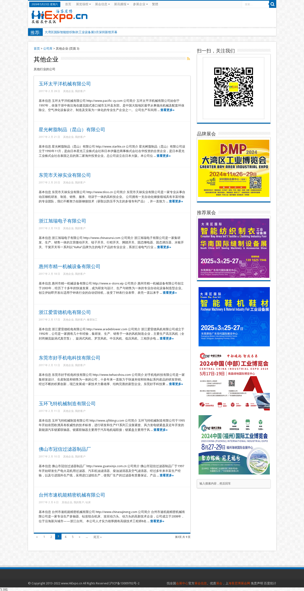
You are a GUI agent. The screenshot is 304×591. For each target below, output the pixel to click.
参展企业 (140, 4)
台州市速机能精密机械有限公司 (72, 495)
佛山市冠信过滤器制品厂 (65, 449)
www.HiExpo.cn (71, 583)
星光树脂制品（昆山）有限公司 (72, 129)
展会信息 (102, 4)
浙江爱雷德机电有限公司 (65, 312)
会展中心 (182, 583)
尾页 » (97, 537)
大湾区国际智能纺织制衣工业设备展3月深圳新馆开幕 (81, 32)
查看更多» (167, 110)
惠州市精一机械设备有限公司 (69, 266)
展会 (219, 583)
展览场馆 (83, 4)
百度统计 (270, 583)
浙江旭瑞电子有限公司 (62, 221)
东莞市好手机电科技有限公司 (69, 358)
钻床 (88, 502)
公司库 (47, 48)
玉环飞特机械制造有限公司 (67, 403)
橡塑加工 (92, 319)
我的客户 (80, 91)
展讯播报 (121, 4)
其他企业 (68, 91)
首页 (68, 4)
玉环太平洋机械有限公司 (65, 84)
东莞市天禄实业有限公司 (65, 175)
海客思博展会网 (239, 583)
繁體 (155, 4)
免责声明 (257, 583)
